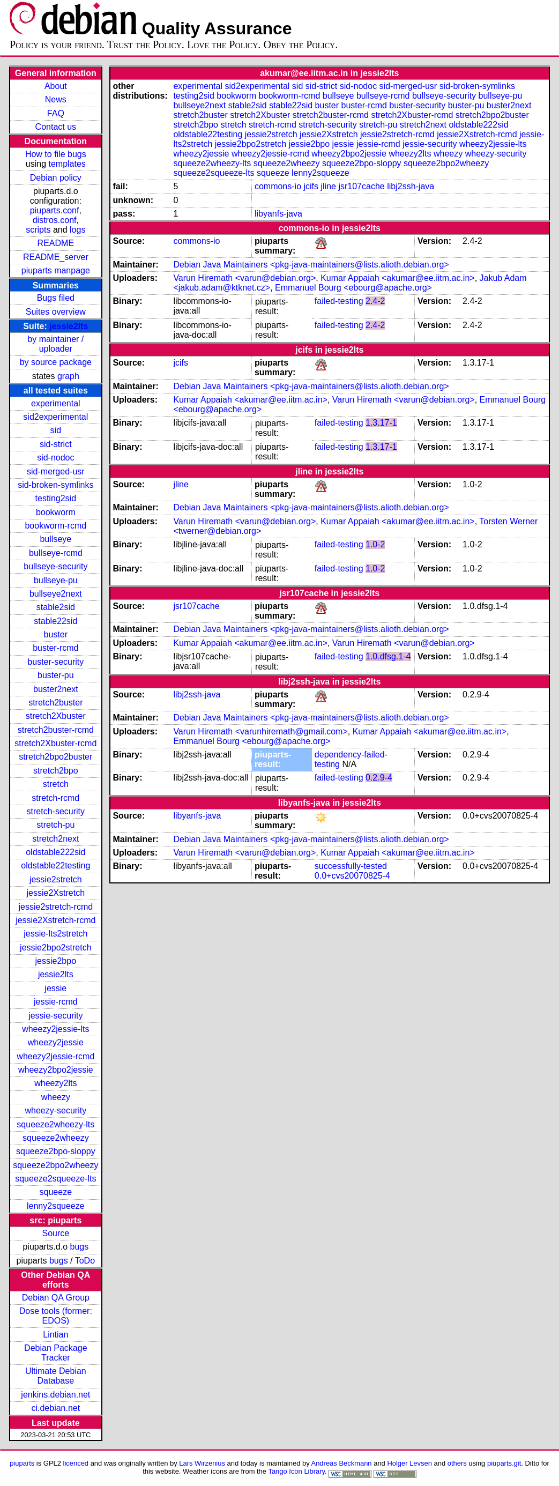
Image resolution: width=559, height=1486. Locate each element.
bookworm (56, 512)
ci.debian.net (55, 1408)
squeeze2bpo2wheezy (55, 1165)
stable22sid (55, 621)
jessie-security (55, 1015)
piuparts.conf (54, 210)
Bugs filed (55, 297)
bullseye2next (55, 593)
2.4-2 (375, 301)
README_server (55, 257)
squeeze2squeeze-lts (55, 1178)
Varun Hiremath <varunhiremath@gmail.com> (260, 731)
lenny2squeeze (56, 1205)
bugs (79, 1246)
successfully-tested (351, 866)
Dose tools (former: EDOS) (55, 1315)
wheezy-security (55, 1110)
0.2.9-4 (379, 777)
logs (77, 229)
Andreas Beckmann (341, 1463)
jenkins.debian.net (55, 1394)
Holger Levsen (409, 1463)
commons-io (278, 186)
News (55, 99)
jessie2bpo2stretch (55, 947)
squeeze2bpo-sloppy (55, 1151)
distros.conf (55, 220)
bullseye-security (55, 566)
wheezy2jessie (56, 1042)
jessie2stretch (55, 879)
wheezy (55, 1097)
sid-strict (56, 444)
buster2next (55, 689)
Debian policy (55, 177)
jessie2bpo (56, 960)
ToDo (85, 1260)
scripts (38, 229)
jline (328, 186)
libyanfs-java (278, 213)
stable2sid (55, 607)
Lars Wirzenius (202, 1463)
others (457, 1463)
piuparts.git (504, 1463)
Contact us (55, 126)
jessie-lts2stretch (55, 933)
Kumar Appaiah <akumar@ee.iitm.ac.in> (398, 278)
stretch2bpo (55, 770)
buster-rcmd (55, 647)
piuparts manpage (55, 270)
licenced (76, 1463)
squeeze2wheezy (56, 1137)
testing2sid (56, 498)
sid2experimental (55, 416)
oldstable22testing (55, 865)
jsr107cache (361, 186)
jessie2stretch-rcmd (55, 906)
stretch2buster (55, 702)
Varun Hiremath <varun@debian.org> (244, 278)
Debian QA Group (56, 1297)
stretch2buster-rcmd (56, 729)
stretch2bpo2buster (55, 756)
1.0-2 (375, 544)
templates (66, 163)
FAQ (55, 113)
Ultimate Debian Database (55, 1375)
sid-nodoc (55, 457)
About (55, 86)
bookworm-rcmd (55, 525)
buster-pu (56, 675)
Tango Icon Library (296, 1471)
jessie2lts (68, 326)
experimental (55, 403)
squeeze (56, 1192)
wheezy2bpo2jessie (55, 1069)
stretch (56, 784)
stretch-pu (55, 824)
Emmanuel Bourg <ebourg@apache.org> (353, 287)
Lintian (55, 1334)
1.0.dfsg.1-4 (388, 656)
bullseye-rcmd (56, 553)
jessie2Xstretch (56, 892)
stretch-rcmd (55, 798)
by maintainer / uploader (55, 344)
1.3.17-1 (381, 422)
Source (55, 1233)
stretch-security (56, 811)
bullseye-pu (56, 580)
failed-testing (339, 301)
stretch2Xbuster (56, 715)
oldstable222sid (55, 852)
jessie (55, 988)
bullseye (55, 539)
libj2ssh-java (410, 186)
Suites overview (56, 311)
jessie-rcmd (56, 1001)
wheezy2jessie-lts (55, 1029)
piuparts (22, 1463)
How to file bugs (55, 154)
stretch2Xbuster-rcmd (55, 743)
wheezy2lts (55, 1083)
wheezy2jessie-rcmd (55, 1056)
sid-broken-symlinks (55, 484)
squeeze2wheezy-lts (55, 1124)
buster (56, 634)
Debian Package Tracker (55, 1352)
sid (55, 430)
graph (68, 376)
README (56, 243)
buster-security (55, 661)
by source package (56, 362)
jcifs (311, 186)
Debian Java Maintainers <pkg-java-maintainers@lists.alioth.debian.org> (311, 264)
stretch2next (55, 838)
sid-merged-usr (56, 471)
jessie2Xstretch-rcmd (55, 920)
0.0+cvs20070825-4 (352, 875)
